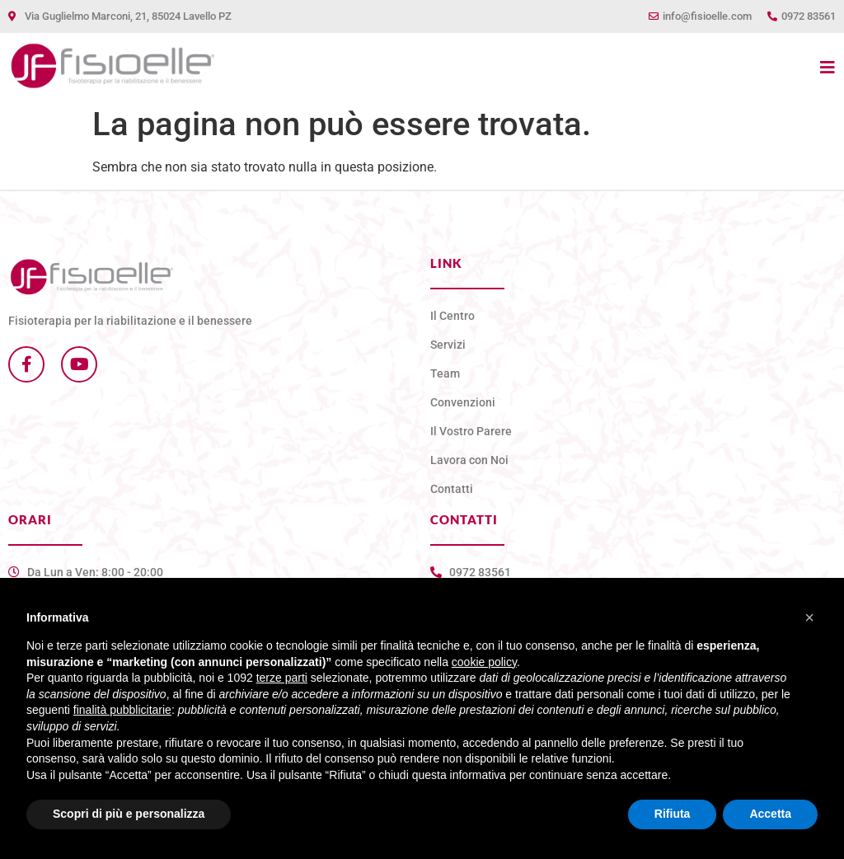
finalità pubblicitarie (122, 709)
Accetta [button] (770, 813)
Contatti (451, 488)
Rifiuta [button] (672, 813)
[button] (809, 617)
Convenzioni (462, 402)
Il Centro (452, 315)
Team (445, 373)
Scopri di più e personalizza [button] (128, 813)
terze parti (281, 677)
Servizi (448, 344)
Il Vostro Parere (471, 431)
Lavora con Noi (469, 460)
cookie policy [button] (484, 662)
